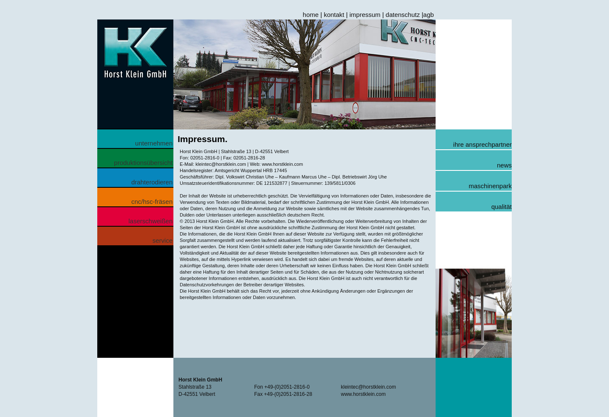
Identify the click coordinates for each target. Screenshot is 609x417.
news (504, 165)
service (162, 240)
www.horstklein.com (363, 394)
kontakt (334, 14)
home (311, 14)
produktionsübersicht (143, 162)
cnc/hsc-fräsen (152, 201)
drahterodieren (152, 182)
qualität (501, 206)
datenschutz (403, 14)
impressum (364, 14)
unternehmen (154, 143)
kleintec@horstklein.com (368, 387)
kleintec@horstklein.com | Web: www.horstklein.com (248, 164)
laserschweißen (151, 221)
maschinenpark (490, 185)
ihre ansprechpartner (482, 144)
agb (428, 14)
